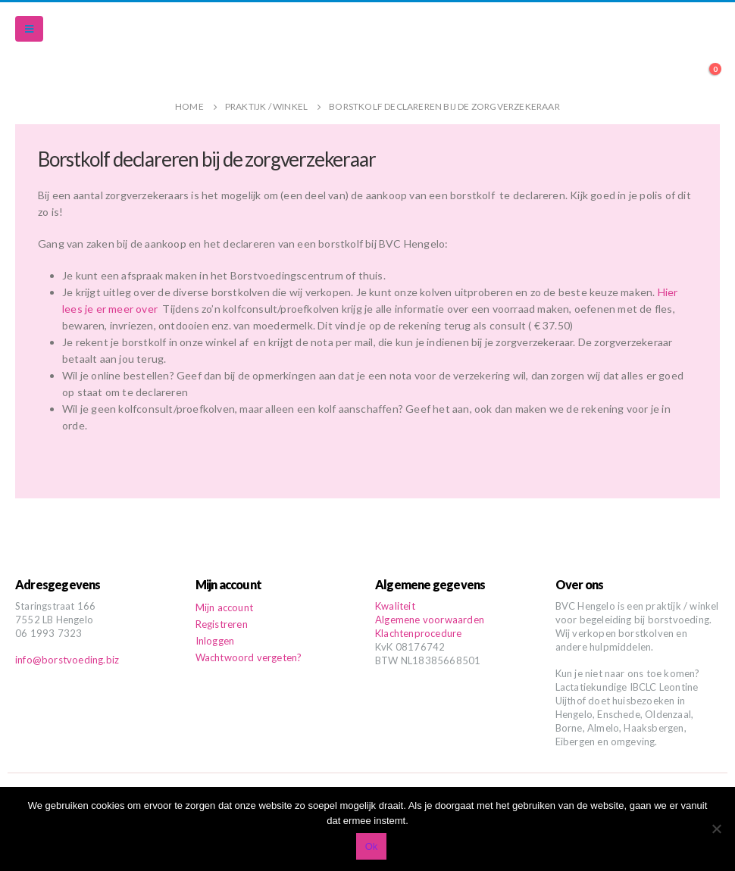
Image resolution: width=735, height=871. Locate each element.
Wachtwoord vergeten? (248, 657)
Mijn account (224, 607)
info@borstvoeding (59, 660)
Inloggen (215, 641)
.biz (111, 660)
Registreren (221, 624)
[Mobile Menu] (29, 29)
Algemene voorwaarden (429, 619)
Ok (371, 846)
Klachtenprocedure (418, 633)
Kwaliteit (395, 606)
